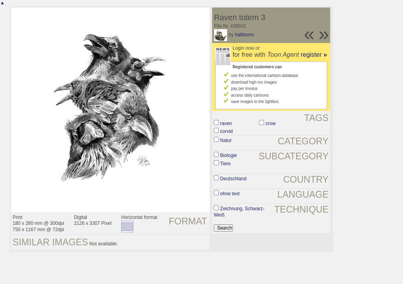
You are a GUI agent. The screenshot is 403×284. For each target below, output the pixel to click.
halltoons (244, 34)
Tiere (225, 163)
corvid (226, 131)
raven (226, 123)
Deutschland (233, 178)
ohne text (229, 193)
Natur (225, 140)
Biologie (228, 155)
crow (270, 123)
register (314, 54)
